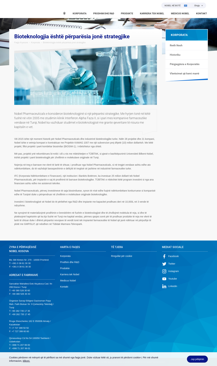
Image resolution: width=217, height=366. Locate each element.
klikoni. (26, 361)
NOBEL (13, 9)
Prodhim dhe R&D (69, 262)
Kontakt (64, 286)
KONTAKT (201, 13)
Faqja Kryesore (21, 42)
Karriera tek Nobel (69, 274)
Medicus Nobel (68, 280)
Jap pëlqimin (197, 359)
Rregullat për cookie (121, 256)
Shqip (197, 5)
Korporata (35, 42)
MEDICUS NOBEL (180, 13)
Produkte (65, 268)
